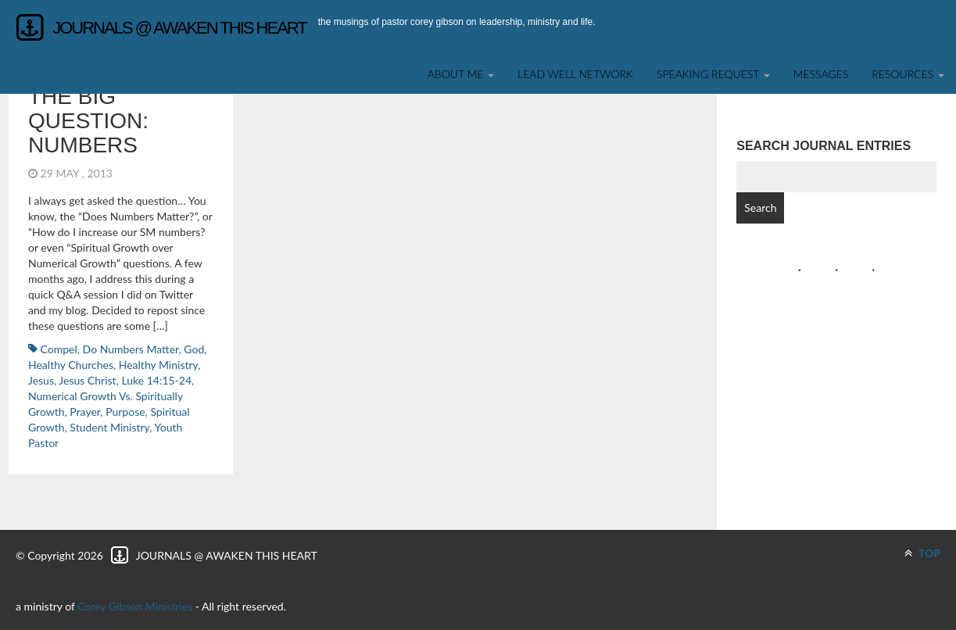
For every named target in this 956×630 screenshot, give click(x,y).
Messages (821, 74)
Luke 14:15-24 (156, 380)
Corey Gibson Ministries (134, 606)
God (194, 349)
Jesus (41, 380)
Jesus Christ (87, 380)
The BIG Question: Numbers (88, 120)
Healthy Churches (70, 364)
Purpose (125, 411)
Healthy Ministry (159, 364)
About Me (461, 74)
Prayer (85, 411)
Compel (59, 349)
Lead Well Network (575, 74)
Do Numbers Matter (131, 349)
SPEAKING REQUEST (713, 74)
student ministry (109, 427)
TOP (922, 553)
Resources (908, 74)
